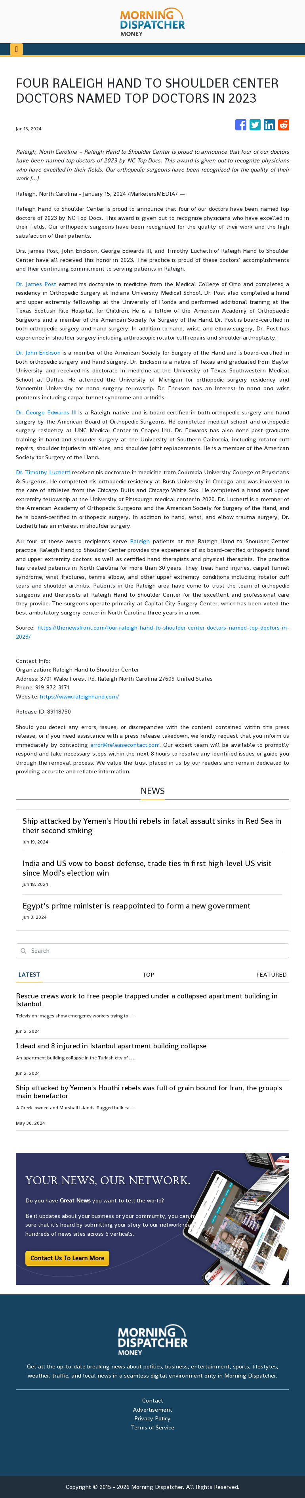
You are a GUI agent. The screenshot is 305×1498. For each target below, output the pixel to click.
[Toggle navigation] (16, 49)
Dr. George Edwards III (46, 412)
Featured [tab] (271, 974)
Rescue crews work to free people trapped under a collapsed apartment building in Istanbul (147, 999)
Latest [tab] (29, 974)
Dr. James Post (36, 284)
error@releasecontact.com (125, 744)
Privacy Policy (152, 1418)
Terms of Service (152, 1427)
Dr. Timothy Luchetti (44, 472)
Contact (152, 1400)
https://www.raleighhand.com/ (79, 696)
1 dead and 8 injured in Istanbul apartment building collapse (111, 1045)
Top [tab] (148, 974)
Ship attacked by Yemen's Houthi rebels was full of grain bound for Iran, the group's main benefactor (149, 1091)
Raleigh (141, 541)
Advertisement (152, 1409)
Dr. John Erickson (38, 352)
